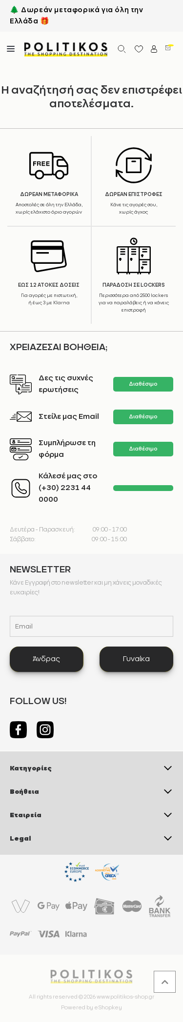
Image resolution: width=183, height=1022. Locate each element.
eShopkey (108, 1007)
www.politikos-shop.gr (125, 997)
